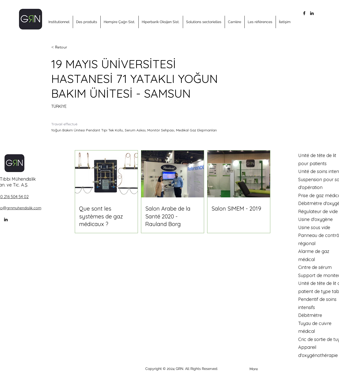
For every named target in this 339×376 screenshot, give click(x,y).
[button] (59, 22)
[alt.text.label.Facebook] (304, 13)
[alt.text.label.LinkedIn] (311, 13)
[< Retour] (69, 47)
